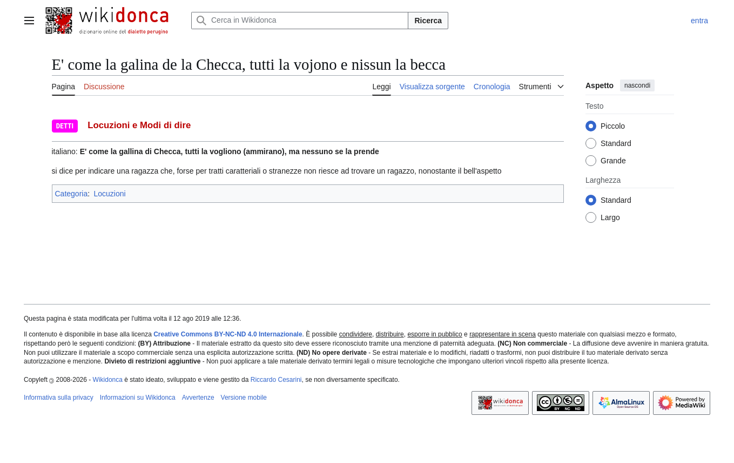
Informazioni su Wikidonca (138, 397)
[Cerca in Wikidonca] (299, 20)
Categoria (71, 193)
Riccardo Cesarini (276, 379)
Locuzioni (109, 193)
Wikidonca (108, 379)
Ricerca (428, 20)
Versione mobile (244, 397)
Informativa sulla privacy (58, 397)
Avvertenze (198, 397)
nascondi (637, 85)
